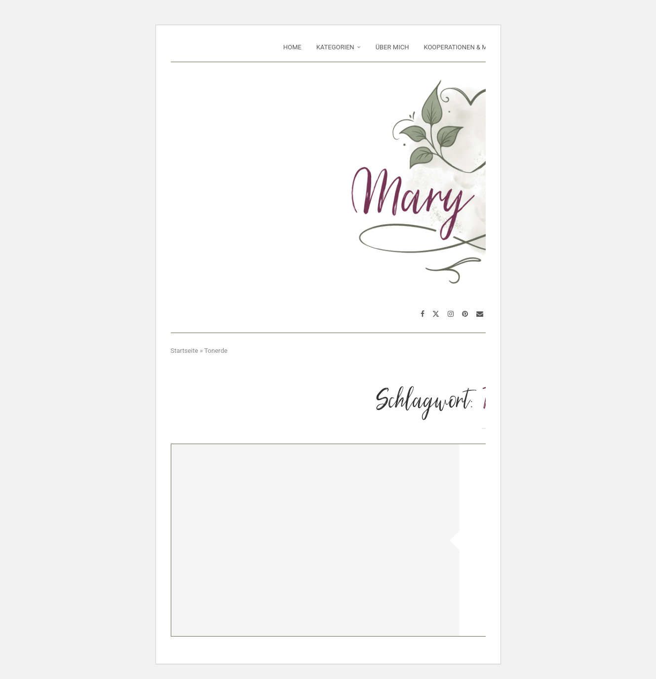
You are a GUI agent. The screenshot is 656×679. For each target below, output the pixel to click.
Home (292, 47)
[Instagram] (451, 313)
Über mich (392, 47)
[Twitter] (435, 313)
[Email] (479, 313)
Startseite (184, 350)
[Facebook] (422, 313)
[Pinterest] (465, 313)
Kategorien (335, 47)
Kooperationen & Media (462, 47)
